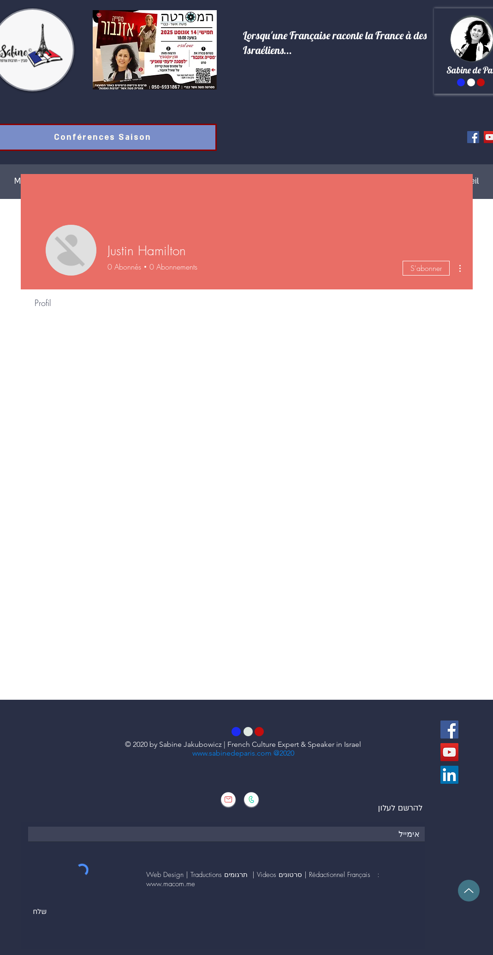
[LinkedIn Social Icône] (449, 775)
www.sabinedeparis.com (232, 753)
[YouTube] (449, 752)
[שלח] (40, 912)
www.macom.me (170, 884)
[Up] (469, 890)
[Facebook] (473, 137)
